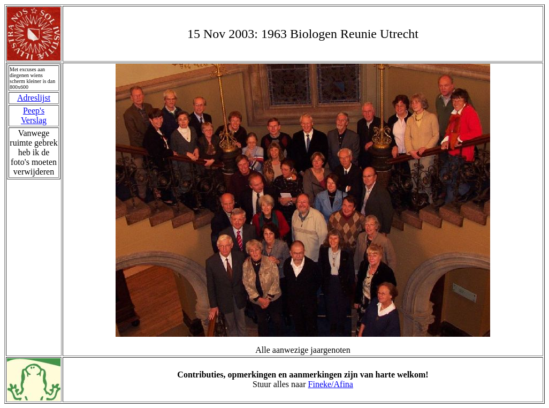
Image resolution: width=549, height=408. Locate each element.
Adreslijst (33, 97)
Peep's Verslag (34, 115)
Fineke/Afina (330, 384)
